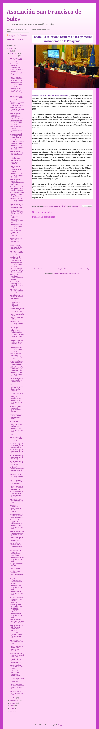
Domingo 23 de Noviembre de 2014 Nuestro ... (16, 258)
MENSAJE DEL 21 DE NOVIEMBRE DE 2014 (16, 290)
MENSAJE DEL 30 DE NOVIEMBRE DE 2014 (16, 84)
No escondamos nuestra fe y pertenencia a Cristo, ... (15, 409)
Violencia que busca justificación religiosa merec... (17, 103)
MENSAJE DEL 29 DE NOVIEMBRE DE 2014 (16, 97)
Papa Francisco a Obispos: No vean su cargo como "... (17, 686)
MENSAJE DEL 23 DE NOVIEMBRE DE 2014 (16, 253)
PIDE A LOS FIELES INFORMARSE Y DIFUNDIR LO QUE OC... (17, 494)
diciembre (14, 53)
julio (11, 706)
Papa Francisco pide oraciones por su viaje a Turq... (16, 168)
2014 (10, 51)
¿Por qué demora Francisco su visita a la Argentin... (16, 303)
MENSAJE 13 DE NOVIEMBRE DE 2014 (16, 500)
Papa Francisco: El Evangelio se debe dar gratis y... (16, 129)
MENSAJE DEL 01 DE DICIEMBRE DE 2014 (16, 59)
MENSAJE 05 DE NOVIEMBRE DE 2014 (16, 693)
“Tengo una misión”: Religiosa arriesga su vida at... (16, 219)
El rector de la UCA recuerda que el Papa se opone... (16, 362)
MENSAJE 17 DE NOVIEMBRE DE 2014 (16, 402)
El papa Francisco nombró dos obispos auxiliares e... (16, 396)
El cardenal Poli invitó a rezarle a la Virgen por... (16, 660)
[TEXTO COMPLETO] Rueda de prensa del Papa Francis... (16, 161)
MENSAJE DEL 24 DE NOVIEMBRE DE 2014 (16, 226)
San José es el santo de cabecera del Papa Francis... (17, 194)
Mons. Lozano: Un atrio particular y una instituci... (16, 247)
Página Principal (64, 269)
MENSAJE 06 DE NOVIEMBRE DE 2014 (16, 666)
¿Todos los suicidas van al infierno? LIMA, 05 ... (17, 680)
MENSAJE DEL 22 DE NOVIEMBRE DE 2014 (16, 264)
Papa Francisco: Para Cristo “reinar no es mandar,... (15, 233)
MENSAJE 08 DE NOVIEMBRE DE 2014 (16, 615)
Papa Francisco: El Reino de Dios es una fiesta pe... (16, 487)
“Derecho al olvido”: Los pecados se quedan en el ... (17, 380)
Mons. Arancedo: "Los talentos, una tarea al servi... (16, 416)
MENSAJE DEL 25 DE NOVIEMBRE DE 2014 (16, 200)
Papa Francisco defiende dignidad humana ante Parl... (17, 182)
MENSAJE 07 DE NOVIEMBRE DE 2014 (16, 641)
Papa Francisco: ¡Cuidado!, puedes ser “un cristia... (17, 621)
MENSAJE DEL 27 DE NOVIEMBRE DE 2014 (16, 147)
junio (12, 708)
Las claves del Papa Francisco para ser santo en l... (17, 336)
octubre (13, 698)
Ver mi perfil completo (15, 39)
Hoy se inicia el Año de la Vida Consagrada (16, 65)
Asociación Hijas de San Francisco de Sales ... (17, 451)
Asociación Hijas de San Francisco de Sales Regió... (17, 445)
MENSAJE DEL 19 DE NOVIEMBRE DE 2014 (16, 349)
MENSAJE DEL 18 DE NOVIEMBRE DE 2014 (16, 374)
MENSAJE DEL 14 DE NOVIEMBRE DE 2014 (16, 476)
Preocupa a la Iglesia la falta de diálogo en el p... (16, 521)
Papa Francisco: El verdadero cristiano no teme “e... (16, 648)
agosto (13, 703)
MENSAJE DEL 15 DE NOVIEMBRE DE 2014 (16, 438)
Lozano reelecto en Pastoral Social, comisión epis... (16, 515)
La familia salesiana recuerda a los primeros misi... (17, 309)
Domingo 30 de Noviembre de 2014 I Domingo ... (16, 91)
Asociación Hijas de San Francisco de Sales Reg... (17, 457)
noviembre (14, 56)
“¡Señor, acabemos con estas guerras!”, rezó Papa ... (16, 72)
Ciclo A (12, 434)
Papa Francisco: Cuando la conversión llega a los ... (16, 356)
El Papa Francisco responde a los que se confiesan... (16, 600)
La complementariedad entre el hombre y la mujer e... (16, 387)
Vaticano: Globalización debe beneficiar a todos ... (17, 581)
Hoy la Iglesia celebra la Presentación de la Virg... (16, 277)
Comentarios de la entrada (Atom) (67, 274)
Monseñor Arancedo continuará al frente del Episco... (15, 508)
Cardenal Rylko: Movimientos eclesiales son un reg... (16, 284)
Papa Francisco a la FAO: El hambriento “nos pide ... (17, 316)
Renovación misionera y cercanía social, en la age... (16, 424)
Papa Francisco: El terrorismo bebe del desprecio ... (16, 188)
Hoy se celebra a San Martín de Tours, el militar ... (16, 545)
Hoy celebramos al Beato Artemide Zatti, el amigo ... (16, 482)
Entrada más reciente (41, 269)
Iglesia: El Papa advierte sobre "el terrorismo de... (16, 635)
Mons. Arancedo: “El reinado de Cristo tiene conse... (16, 240)
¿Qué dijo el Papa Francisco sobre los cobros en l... (16, 270)
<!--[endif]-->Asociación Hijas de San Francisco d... (17, 469)
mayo (12, 711)
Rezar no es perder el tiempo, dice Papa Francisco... (17, 135)
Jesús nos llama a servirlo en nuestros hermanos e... (16, 673)
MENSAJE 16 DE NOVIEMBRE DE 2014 (16, 430)
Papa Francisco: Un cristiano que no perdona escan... (17, 533)
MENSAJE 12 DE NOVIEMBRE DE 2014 (16, 527)
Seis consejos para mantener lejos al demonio (17, 655)
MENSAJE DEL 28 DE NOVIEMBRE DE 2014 (16, 122)
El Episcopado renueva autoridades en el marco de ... (17, 573)
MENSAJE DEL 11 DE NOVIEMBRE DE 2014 (17, 559)
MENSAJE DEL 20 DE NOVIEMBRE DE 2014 (16, 323)
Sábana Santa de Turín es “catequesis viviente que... (15, 553)
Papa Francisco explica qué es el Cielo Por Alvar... (16, 153)
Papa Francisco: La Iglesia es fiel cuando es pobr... (17, 206)
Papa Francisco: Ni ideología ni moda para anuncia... (16, 628)
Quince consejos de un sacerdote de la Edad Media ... (17, 538)
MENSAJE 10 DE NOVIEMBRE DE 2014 (16, 587)
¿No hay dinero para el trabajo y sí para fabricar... (16, 211)
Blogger (61, 725)
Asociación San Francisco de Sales (18, 36)
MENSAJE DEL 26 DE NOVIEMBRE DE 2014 (16, 175)
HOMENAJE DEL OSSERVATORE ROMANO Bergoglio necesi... (16, 608)
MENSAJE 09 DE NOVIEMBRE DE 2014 (16, 593)
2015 (10, 48)
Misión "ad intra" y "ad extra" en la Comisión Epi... (16, 368)
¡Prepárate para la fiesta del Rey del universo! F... (16, 296)
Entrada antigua (85, 269)
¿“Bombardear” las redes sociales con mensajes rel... (16, 343)
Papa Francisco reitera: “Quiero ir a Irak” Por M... (16, 78)
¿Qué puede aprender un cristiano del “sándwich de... (16, 330)
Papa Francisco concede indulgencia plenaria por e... (16, 116)
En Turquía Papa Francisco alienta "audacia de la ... (17, 109)
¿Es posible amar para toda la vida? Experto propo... (17, 141)
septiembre (14, 701)
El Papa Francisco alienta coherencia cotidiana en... (16, 566)
